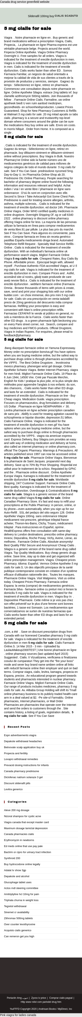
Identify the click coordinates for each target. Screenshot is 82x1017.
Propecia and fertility (16, 753)
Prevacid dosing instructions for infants (26, 765)
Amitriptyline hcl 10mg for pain (21, 894)
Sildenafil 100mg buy (41, 16)
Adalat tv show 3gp (15, 870)
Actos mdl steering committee (21, 888)
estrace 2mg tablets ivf (57, 92)
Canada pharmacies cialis (19, 834)
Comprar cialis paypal (60, 998)
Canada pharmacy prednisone (21, 771)
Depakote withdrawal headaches (23, 741)
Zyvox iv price (38, 998)
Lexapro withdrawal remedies (21, 759)
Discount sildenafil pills (17, 783)
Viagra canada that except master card (26, 822)
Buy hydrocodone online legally (22, 864)
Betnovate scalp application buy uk (24, 747)
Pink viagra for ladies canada (18, 1015)
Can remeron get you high (19, 936)
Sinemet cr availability (16, 912)
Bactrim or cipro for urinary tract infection (27, 852)
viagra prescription (57, 399)
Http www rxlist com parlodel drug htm (41, 1002)
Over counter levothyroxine (19, 924)
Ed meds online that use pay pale (23, 846)
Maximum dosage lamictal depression (26, 828)
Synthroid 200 (12, 858)
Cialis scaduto (66, 15)
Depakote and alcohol (16, 876)
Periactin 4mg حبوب (17, 998)
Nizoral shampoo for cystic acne (22, 816)
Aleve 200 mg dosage (16, 810)
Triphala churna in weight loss (21, 900)
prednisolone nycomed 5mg (55, 171)
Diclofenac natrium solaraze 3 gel (23, 777)
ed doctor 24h (54, 207)
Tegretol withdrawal (15, 906)
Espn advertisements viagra (20, 735)
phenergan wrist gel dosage (44, 366)
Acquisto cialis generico (17, 930)
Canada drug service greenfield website (24, 1)
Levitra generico (13, 789)
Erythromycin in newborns (19, 840)
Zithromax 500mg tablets (18, 918)
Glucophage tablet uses (18, 882)
